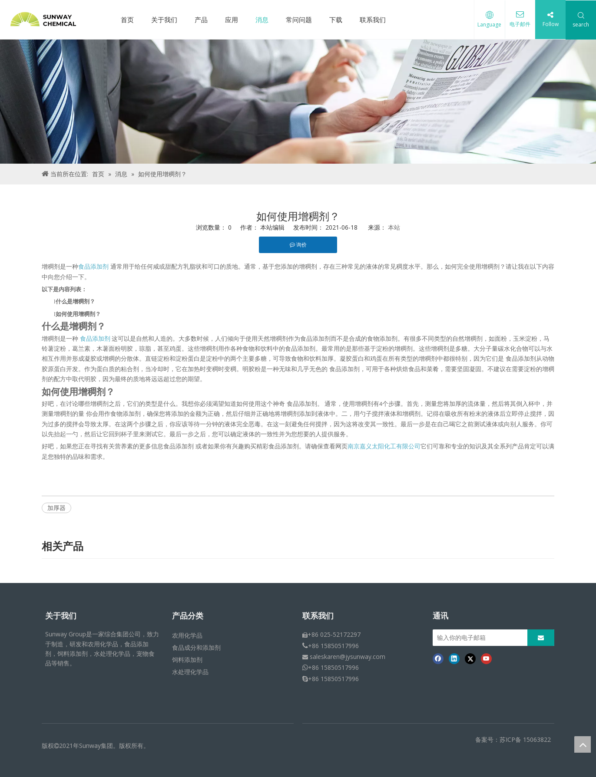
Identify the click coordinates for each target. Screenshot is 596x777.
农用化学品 (187, 635)
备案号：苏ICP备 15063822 (513, 739)
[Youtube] (486, 658)
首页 (127, 19)
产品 (201, 19)
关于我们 (164, 19)
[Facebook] (438, 658)
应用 (231, 19)
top (582, 744)
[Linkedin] (454, 658)
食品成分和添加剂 (196, 647)
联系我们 (373, 19)
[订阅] (540, 637)
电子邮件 (519, 24)
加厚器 (56, 508)
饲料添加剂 (187, 659)
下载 (335, 19)
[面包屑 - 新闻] (298, 102)
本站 (394, 227)
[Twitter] (470, 658)
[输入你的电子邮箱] (478, 637)
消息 (261, 19)
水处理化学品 (190, 672)
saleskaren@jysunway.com (347, 656)
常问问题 (299, 19)
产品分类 (187, 616)
